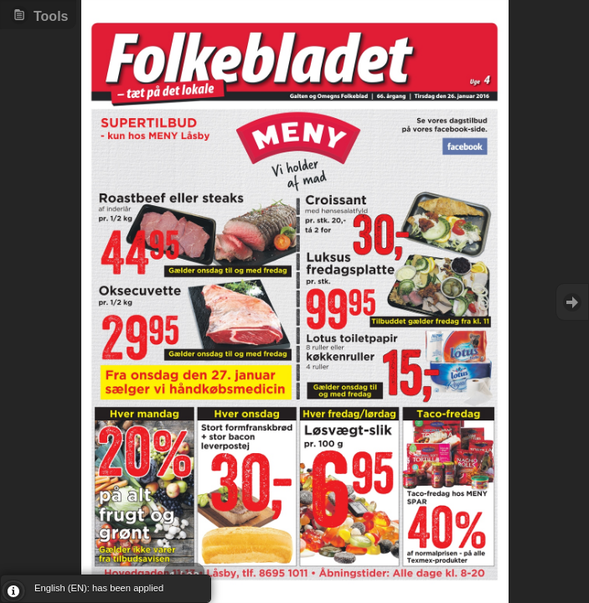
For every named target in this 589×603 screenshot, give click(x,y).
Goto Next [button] (572, 302)
